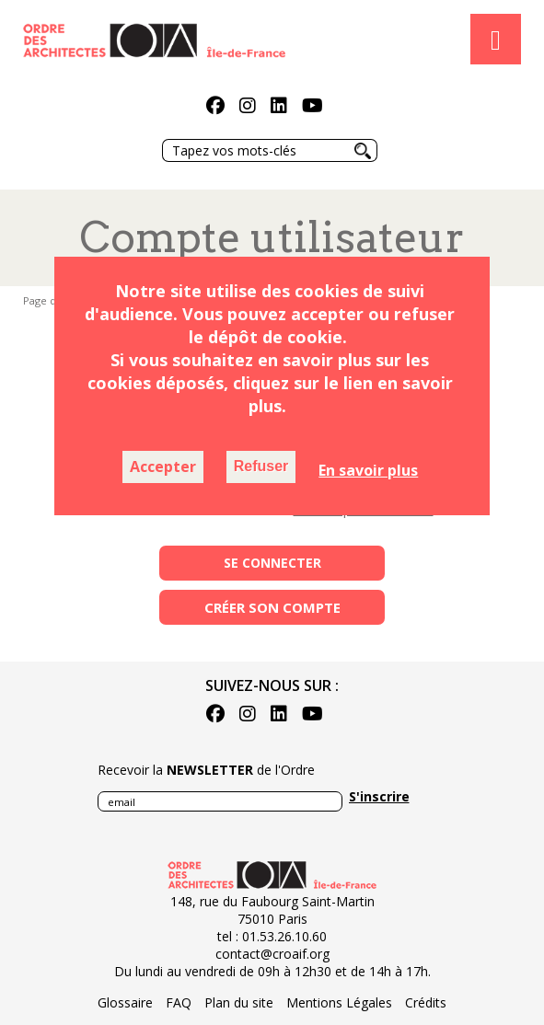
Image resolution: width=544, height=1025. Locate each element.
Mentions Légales (339, 1002)
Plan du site (238, 1002)
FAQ (178, 1002)
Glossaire (125, 1002)
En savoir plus (368, 470)
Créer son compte (272, 607)
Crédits (425, 1002)
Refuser (261, 466)
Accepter (163, 466)
